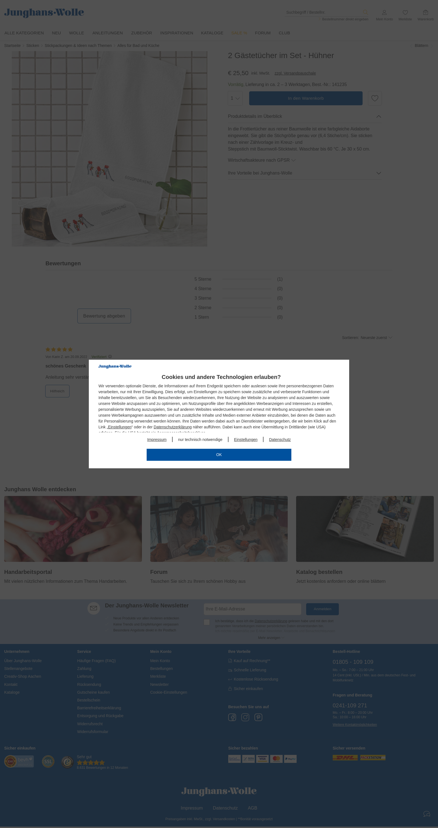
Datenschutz (280, 439)
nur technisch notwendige (200, 439)
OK (219, 454)
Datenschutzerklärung (173, 427)
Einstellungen (120, 427)
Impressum (156, 439)
